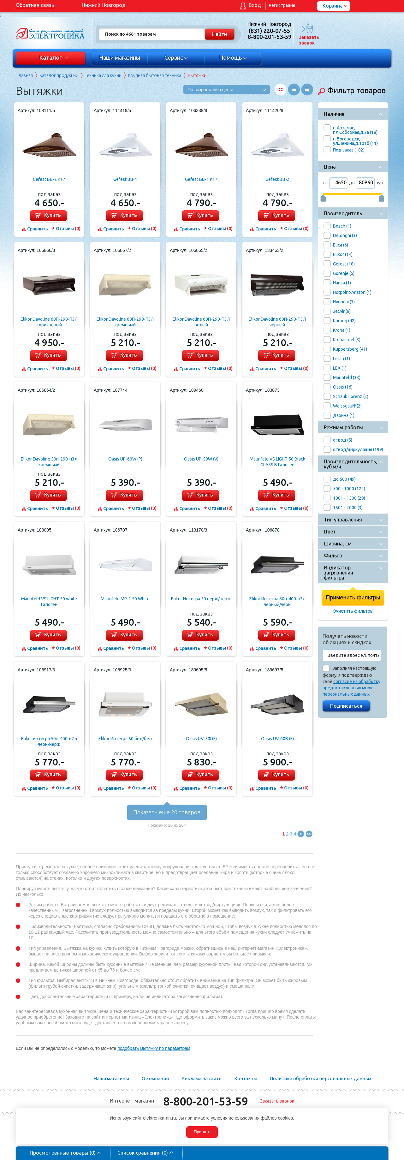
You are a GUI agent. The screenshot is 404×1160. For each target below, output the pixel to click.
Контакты (245, 1078)
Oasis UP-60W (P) (125, 458)
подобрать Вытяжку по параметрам (153, 1048)
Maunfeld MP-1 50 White (125, 598)
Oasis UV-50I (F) (201, 738)
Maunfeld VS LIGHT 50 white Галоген (49, 601)
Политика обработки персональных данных (320, 1078)
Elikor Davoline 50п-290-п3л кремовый (49, 461)
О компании (155, 1078)
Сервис (176, 57)
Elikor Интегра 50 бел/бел (125, 738)
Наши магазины (119, 57)
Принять (202, 1131)
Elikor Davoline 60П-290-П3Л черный (277, 322)
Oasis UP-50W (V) (201, 458)
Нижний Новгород (104, 5)
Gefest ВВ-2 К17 (49, 179)
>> (309, 834)
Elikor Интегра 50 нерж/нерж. (201, 598)
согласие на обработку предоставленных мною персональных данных (351, 688)
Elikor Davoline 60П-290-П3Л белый (201, 322)
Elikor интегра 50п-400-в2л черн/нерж (49, 741)
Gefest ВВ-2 (277, 179)
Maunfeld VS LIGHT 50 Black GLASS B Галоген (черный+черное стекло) (277, 461)
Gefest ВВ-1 (125, 179)
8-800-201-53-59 (205, 1101)
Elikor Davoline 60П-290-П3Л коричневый (49, 322)
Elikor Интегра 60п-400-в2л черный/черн (277, 601)
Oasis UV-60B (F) (277, 738)
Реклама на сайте (201, 1078)
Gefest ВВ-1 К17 (201, 179)
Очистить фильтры (353, 611)
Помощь (233, 57)
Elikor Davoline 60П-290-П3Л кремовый (125, 322)
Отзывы (68, 228)
